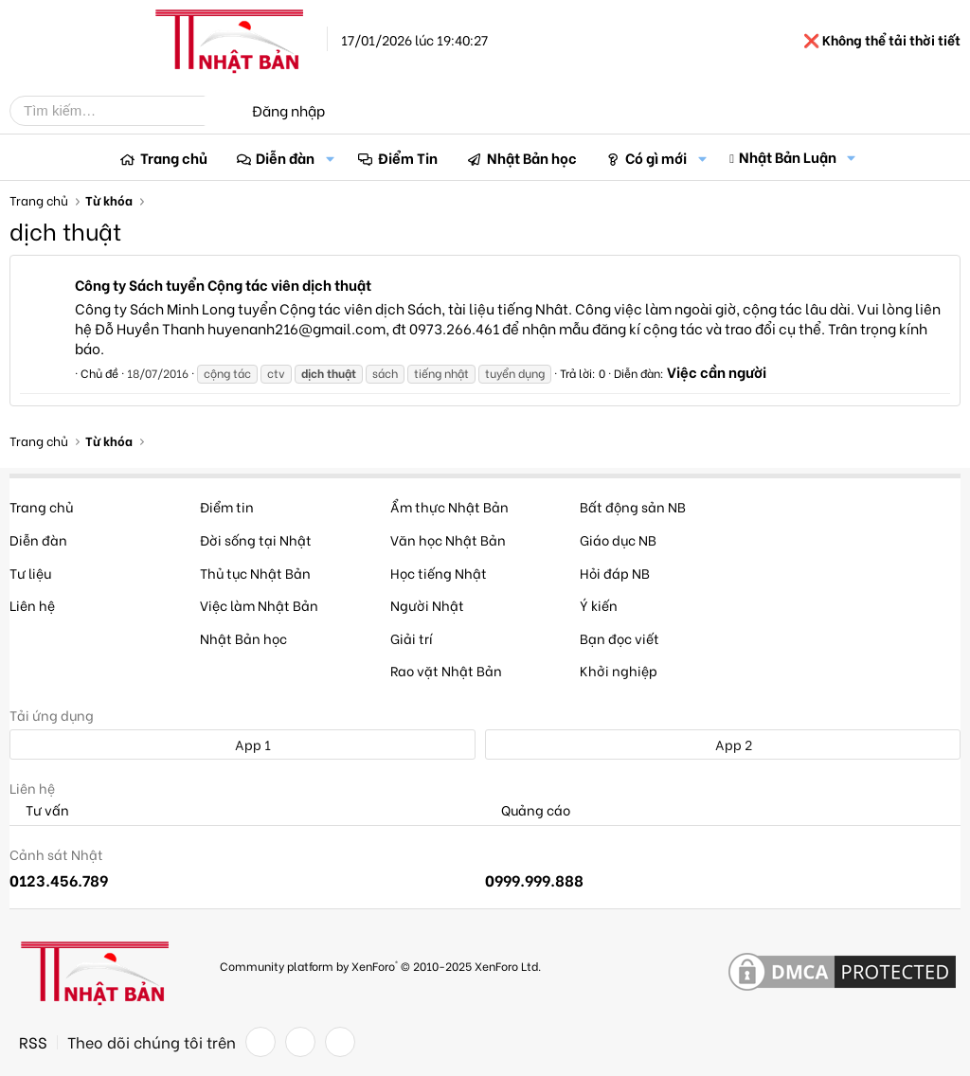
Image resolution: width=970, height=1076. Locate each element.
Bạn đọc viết (619, 638)
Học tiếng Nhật (438, 573)
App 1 (242, 744)
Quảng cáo (527, 810)
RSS (33, 1042)
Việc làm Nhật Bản (259, 605)
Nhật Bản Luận (787, 156)
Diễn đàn (285, 157)
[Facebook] (260, 1042)
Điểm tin (227, 506)
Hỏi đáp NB (615, 573)
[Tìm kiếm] (121, 111)
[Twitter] (300, 1042)
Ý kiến (599, 605)
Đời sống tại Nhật (256, 539)
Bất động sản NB (633, 506)
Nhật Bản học (532, 157)
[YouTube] (340, 1042)
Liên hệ (32, 605)
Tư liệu (30, 573)
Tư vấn (39, 810)
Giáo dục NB (618, 539)
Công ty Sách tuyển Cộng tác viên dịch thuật (223, 284)
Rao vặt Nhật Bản (446, 670)
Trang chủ (173, 157)
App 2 (723, 744)
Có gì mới (656, 157)
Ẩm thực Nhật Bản (449, 506)
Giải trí (411, 638)
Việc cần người (716, 371)
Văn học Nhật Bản (448, 539)
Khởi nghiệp (618, 670)
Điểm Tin (408, 157)
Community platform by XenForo (380, 966)
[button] (329, 157)
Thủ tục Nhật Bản (255, 573)
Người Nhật (427, 605)
